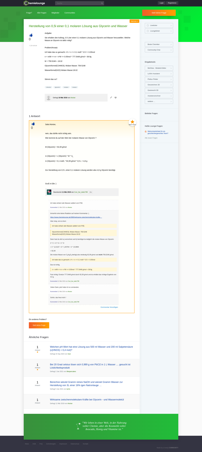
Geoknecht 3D (153, 90)
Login (161, 3)
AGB (34, 444)
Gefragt (55, 98)
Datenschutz (75, 444)
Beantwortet (57, 192)
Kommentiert (54, 207)
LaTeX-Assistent (154, 74)
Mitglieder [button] (55, 13)
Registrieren (172, 3)
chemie (48, 87)
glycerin (57, 87)
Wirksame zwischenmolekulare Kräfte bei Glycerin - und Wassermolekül (87, 399)
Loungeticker (155, 31)
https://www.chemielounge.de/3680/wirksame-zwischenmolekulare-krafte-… (76, 217)
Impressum (63, 444)
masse (74, 87)
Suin (69, 354)
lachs (68, 389)
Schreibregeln (51, 444)
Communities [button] (70, 13)
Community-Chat (154, 50)
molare (66, 87)
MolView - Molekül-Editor (157, 68)
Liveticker (153, 25)
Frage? (29, 13)
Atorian (72, 98)
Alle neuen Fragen (151, 138)
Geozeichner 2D (154, 85)
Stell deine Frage (159, 13)
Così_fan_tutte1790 (81, 192)
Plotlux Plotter (153, 79)
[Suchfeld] (79, 3)
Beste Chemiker (153, 44)
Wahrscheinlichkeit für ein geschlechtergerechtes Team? (158, 132)
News (27, 444)
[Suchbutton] (102, 3)
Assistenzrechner (154, 96)
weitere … (151, 101)
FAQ (41, 444)
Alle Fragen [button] (41, 13)
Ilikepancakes (71, 371)
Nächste (134, 21)
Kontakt (85, 444)
